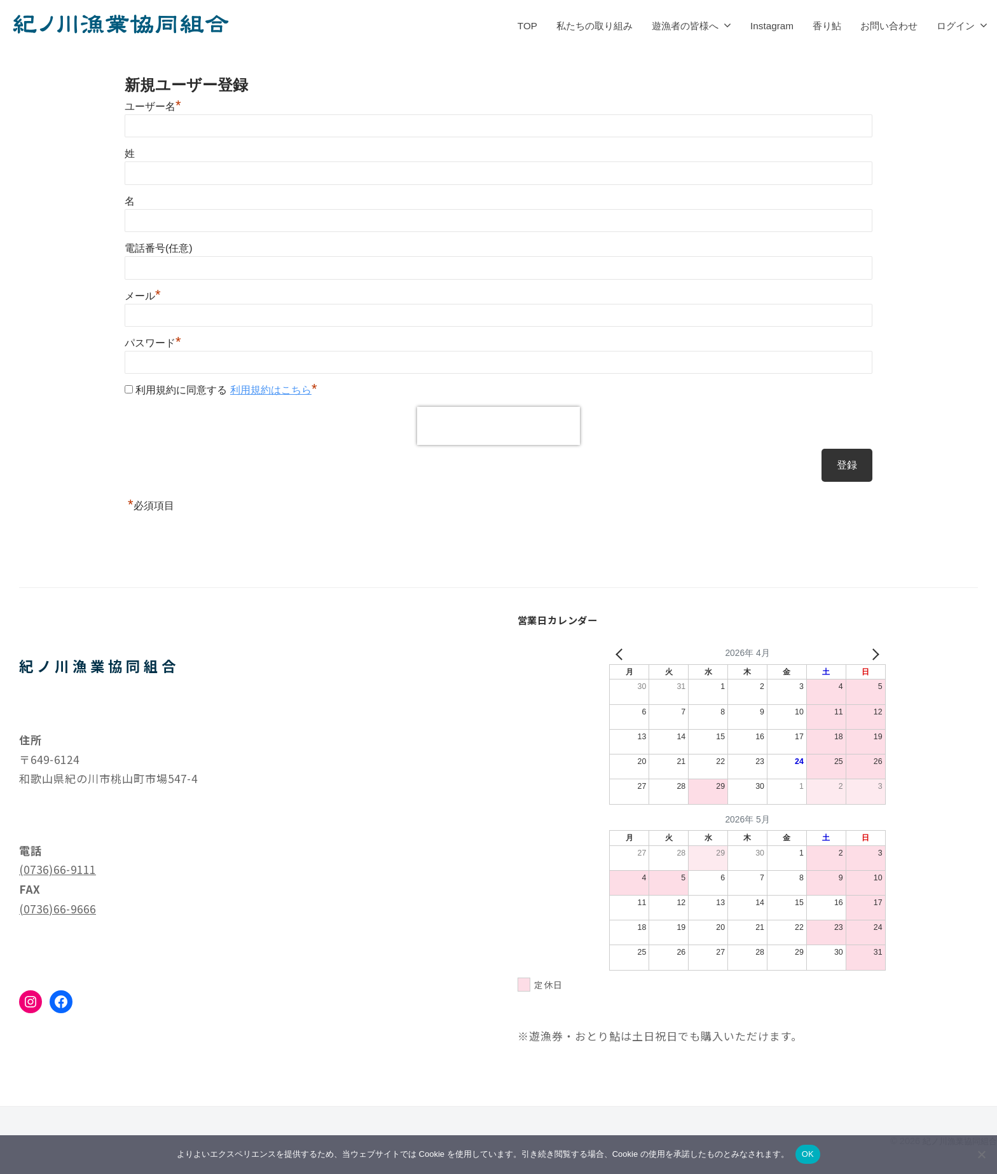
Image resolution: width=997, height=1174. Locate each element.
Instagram (772, 25)
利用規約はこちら (271, 390)
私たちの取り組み (594, 25)
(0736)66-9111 (57, 869)
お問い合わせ (889, 25)
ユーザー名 (153, 106)
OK (808, 1154)
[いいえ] (981, 1154)
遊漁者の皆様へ (685, 25)
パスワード (153, 343)
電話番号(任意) (159, 248)
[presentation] (498, 426)
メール (143, 295)
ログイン (956, 25)
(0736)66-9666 (57, 909)
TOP (527, 25)
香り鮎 (827, 25)
